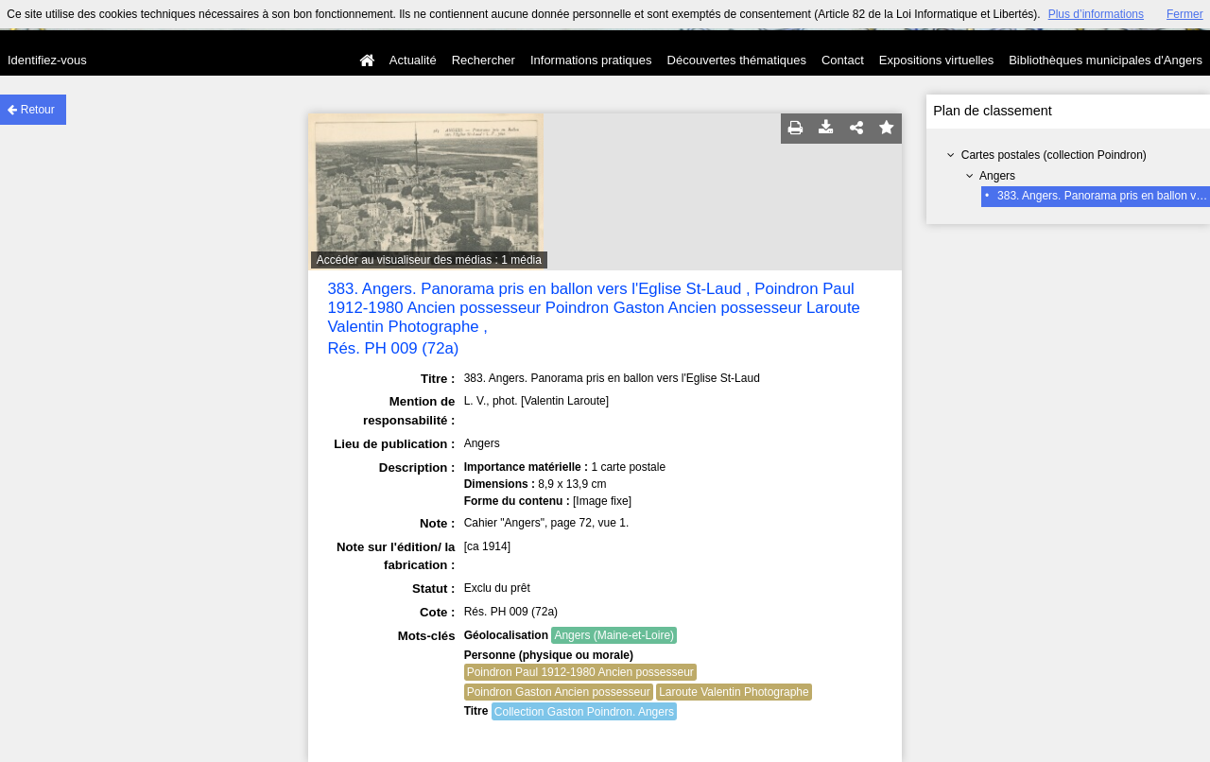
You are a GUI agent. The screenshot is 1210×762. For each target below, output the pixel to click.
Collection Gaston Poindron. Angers (584, 712)
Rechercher (483, 60)
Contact (842, 60)
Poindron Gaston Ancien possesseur (558, 692)
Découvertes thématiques (736, 60)
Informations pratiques (591, 60)
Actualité (413, 60)
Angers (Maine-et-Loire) (614, 635)
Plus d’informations (1096, 14)
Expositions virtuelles (936, 60)
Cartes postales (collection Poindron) (1054, 155)
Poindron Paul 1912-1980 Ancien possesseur (580, 672)
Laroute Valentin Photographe (734, 692)
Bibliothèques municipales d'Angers (1105, 60)
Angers (997, 175)
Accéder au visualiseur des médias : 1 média (429, 260)
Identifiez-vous (47, 60)
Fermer (1185, 14)
